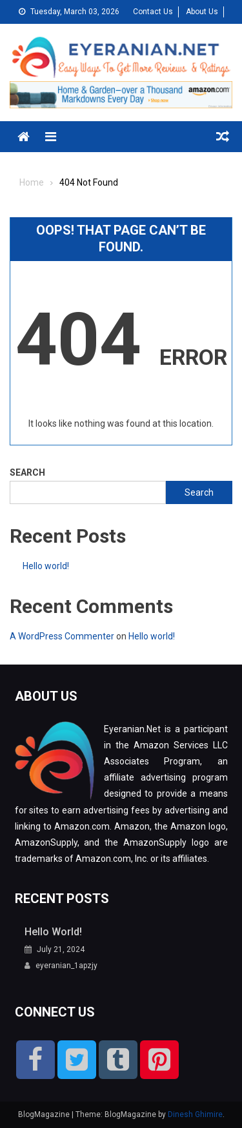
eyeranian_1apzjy (66, 965)
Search (27, 472)
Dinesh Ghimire (195, 1114)
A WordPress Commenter (62, 636)
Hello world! (46, 566)
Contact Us (153, 11)
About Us (202, 11)
